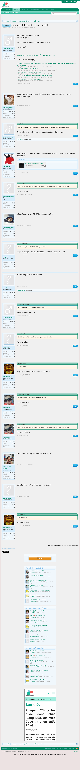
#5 (75, 205)
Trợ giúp (59, 759)
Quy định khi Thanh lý (27, 28)
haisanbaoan (33, 652)
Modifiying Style (6, 759)
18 (14, 489)
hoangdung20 (7, 387)
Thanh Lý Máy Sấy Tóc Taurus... (38, 631)
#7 (75, 266)
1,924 (13, 395)
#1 (75, 94)
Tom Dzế (26, 88)
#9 (75, 327)
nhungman (27, 84)
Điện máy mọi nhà (34, 592)
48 (14, 218)
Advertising (45, 9)
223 (14, 308)
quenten (5, 299)
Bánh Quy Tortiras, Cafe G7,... (37, 621)
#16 (75, 537)
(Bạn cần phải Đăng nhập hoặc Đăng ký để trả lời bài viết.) (63, 556)
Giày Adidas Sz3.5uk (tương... (37, 606)
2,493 (13, 124)
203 (14, 128)
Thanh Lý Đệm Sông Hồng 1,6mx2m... (39, 601)
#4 (75, 184)
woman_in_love (34, 633)
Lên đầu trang (71, 759)
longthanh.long (8, 118)
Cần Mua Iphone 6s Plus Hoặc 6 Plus (29, 83)
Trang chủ (8, 9)
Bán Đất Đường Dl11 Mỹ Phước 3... (39, 676)
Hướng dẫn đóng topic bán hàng (50, 28)
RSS (77, 759)
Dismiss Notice (76, 26)
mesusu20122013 (8, 238)
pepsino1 (26, 91)
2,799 (13, 424)
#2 (75, 117)
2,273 (13, 304)
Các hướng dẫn (35, 9)
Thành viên (25, 9)
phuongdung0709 (8, 207)
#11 (75, 386)
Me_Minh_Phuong (34, 647)
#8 (75, 297)
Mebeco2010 (7, 358)
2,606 (13, 515)
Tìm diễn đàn (6, 12)
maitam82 (32, 602)
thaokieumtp (21, 150)
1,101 (13, 214)
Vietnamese (14, 759)
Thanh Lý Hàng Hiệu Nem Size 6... (39, 641)
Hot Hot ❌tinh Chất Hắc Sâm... (38, 626)
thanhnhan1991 (28, 81)
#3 (75, 146)
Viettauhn (32, 583)
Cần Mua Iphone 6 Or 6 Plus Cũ (28, 79)
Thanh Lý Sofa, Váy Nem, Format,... (39, 636)
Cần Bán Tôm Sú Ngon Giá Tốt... (38, 650)
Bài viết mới (15, 12)
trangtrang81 (33, 628)
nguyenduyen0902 (34, 677)
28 (14, 247)
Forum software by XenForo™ (16, 762)
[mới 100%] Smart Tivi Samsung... (38, 610)
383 (14, 485)
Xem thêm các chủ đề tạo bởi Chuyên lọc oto (36, 66)
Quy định (76, 762)
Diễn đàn (16, 9)
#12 (75, 417)
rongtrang (6, 268)
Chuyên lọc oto (25, 38)
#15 (75, 507)
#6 (75, 236)
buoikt (31, 642)
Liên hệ (52, 9)
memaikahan (33, 623)
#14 (75, 476)
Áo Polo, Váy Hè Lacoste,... (37, 646)
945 (14, 244)
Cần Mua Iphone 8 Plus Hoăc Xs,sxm (29, 90)
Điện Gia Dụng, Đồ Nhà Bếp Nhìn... (39, 591)
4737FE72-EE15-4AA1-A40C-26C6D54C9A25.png (38, 174)
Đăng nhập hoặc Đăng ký (69, 1)
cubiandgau (7, 509)
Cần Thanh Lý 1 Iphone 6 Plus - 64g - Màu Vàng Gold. (35, 86)
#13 (75, 446)
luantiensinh (33, 612)
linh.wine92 (6, 177)
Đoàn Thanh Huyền (7, 478)
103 (14, 278)
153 (14, 428)
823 (14, 367)
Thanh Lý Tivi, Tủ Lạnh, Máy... (37, 581)
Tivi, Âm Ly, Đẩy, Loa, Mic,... (37, 596)
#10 (75, 356)
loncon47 (26, 78)
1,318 (13, 275)
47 (14, 183)
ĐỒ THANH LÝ (15, 38)
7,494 (13, 364)
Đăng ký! (40, 569)
